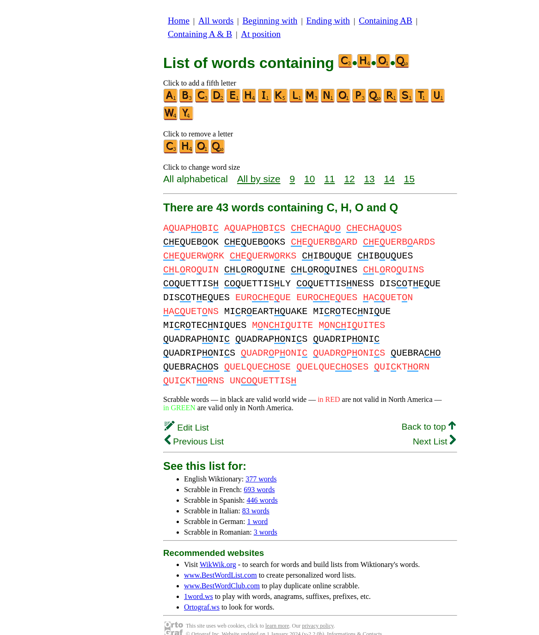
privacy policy (317, 612)
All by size (259, 178)
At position (261, 34)
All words (215, 20)
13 (369, 178)
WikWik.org (218, 551)
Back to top (429, 413)
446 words (262, 486)
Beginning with (270, 20)
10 (309, 178)
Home (179, 20)
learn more (277, 612)
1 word (257, 508)
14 (389, 178)
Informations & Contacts (354, 620)
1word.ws (198, 582)
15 (409, 178)
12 (349, 178)
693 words (259, 476)
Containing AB (385, 20)
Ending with (328, 20)
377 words (260, 465)
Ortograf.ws (202, 593)
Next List (434, 427)
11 (329, 178)
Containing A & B (200, 34)
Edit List (187, 414)
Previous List (194, 427)
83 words (256, 497)
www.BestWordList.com (220, 561)
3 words (265, 518)
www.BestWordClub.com (222, 572)
